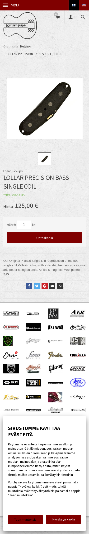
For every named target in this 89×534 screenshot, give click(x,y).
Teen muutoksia (25, 519)
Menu (11, 5)
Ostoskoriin (44, 238)
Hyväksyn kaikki (63, 519)
